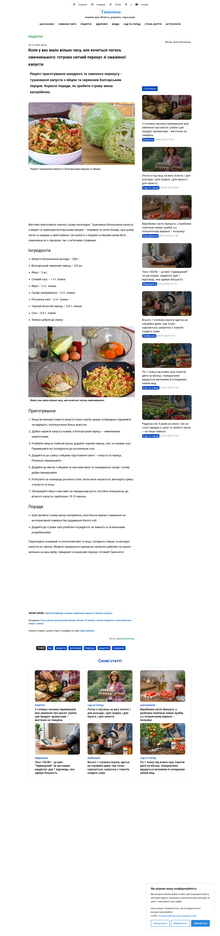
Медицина (149, 284)
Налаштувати (160, 923)
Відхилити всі (180, 923)
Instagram (101, 5)
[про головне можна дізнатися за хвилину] (110, 13)
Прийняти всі (200, 923)
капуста (61, 648)
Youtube (144, 5)
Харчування (150, 235)
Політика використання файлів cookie (177, 915)
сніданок (118, 648)
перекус (90, 648)
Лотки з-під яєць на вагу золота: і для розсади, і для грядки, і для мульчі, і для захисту (166, 179)
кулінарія (75, 648)
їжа (50, 648)
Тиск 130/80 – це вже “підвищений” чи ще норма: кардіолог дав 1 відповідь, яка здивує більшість (165, 275)
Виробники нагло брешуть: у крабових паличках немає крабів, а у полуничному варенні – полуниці (166, 227)
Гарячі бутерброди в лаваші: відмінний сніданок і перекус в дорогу (78, 613)
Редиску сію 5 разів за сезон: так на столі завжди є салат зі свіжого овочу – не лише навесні (166, 427)
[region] (180, 907)
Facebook (82, 5)
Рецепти (35, 36)
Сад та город (151, 187)
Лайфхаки (149, 336)
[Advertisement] (81, 197)
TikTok (118, 5)
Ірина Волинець (182, 42)
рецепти (104, 648)
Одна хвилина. (87, 630)
